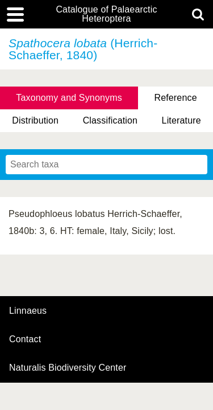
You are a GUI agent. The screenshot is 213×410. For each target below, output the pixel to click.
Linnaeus (28, 310)
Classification (110, 120)
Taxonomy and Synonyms (69, 97)
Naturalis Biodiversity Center (68, 367)
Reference (175, 97)
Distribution (35, 120)
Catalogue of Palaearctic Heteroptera (106, 14)
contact (25, 339)
